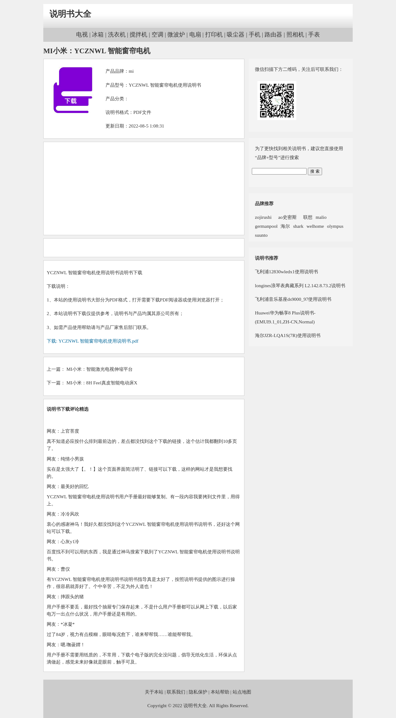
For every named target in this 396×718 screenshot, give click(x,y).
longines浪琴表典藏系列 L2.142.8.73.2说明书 (300, 285)
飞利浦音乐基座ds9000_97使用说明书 (293, 299)
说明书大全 (70, 14)
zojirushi (263, 217)
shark (298, 226)
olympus (335, 226)
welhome (315, 226)
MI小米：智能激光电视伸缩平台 (100, 369)
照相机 (295, 34)
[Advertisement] (144, 188)
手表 (314, 34)
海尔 (285, 226)
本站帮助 (220, 691)
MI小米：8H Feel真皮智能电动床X (102, 382)
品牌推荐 (264, 203)
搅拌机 (138, 34)
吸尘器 (235, 34)
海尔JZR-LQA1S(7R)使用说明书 (288, 335)
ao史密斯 (286, 217)
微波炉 (176, 34)
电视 (82, 34)
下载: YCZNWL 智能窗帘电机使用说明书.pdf (92, 341)
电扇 (195, 34)
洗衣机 (117, 34)
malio (321, 217)
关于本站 (154, 691)
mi (131, 71)
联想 (306, 217)
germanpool (266, 226)
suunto (261, 235)
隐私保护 (198, 691)
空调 (157, 34)
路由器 (273, 34)
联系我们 (176, 691)
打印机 (214, 34)
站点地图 (242, 691)
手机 (254, 34)
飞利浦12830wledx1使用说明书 (286, 271)
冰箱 (98, 34)
